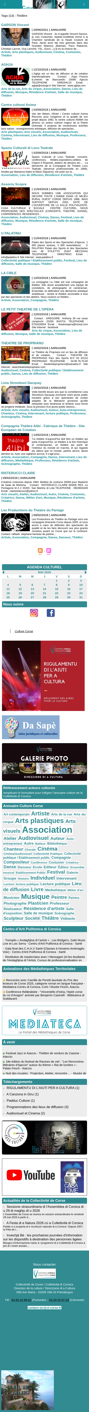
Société (32, 918)
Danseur (64, 537)
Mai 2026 (44, 572)
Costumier (73, 52)
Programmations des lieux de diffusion (35, 1107)
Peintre (59, 897)
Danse (66, 88)
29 (56, 597)
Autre (52, 494)
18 (8, 593)
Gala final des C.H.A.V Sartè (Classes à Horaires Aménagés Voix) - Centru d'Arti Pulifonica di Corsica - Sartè (43, 951)
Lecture (9, 884)
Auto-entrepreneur (72, 410)
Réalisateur (13, 909)
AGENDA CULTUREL (44, 567)
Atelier (24, 494)
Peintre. (74, 897)
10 (81, 584)
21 (44, 593)
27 (32, 597)
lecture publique (57, 413)
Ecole (37, 867)
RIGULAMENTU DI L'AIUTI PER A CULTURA (40, 1088)
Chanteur (7, 413)
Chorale (30, 849)
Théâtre (6, 55)
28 (44, 597)
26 (20, 597)
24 (81, 593)
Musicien (12, 898)
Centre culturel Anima (18, 105)
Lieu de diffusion (43, 135)
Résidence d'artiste (42, 92)
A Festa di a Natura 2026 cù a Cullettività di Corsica (45, 1223)
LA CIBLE (9, 273)
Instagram (36, 619)
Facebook (52, 619)
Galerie (72, 872)
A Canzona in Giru (20, 1094)
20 (32, 593)
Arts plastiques (22, 52)
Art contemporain (16, 814)
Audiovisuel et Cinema (24, 1113)
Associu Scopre (14, 184)
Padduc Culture (18, 1101)
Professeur (77, 135)
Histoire (23, 878)
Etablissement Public (31, 872)
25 (8, 597)
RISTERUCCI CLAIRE (18, 473)
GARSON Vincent (15, 25)
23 (68, 593)
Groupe (10, 878)
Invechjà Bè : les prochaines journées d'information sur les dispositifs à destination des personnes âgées (42, 1237)
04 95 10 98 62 (21, 1300)
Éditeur (63, 867)
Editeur (50, 867)
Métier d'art (34, 497)
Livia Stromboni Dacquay (21, 383)
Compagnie (39, 300)
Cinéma (58, 52)
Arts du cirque (32, 88)
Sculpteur (13, 918)
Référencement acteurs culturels (29, 788)
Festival (66, 217)
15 (56, 589)
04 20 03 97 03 (59, 1300)
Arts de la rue (10, 88)
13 (32, 589)
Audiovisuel (43, 52)
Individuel (42, 878)
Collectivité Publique (48, 853)
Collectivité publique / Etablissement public (31, 260)
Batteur (40, 843)
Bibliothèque (57, 843)
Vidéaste (67, 919)
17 (81, 589)
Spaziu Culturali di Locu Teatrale (27, 148)
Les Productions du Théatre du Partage (32, 510)
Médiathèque (24, 460)
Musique (21, 92)
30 (68, 597)
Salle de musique (70, 92)
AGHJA (7, 65)
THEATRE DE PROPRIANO (22, 343)
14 (44, 589)
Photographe (15, 903)
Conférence (39, 862)
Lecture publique (55, 884)
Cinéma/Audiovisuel (18, 853)
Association (51, 88)
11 (8, 589)
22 (56, 593)
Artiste (6, 52)
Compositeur (16, 862)
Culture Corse (24, 631)
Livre (37, 889)
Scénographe (10, 416)
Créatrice (7, 497)
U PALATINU (11, 233)
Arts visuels (32, 131)
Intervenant (22, 135)
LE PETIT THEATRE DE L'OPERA (27, 309)
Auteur (53, 410)
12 (20, 589)
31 (81, 597)
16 (68, 589)
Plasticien (38, 903)
